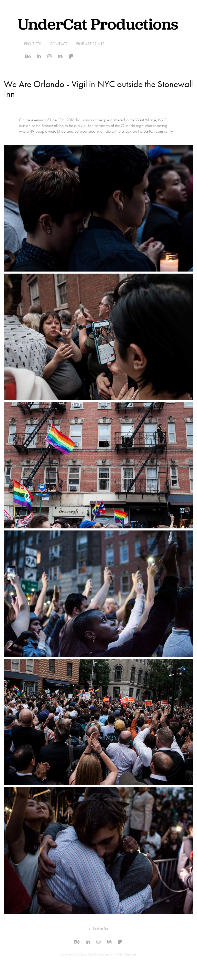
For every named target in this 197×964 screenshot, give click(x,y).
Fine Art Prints (90, 43)
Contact (58, 43)
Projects (32, 43)
